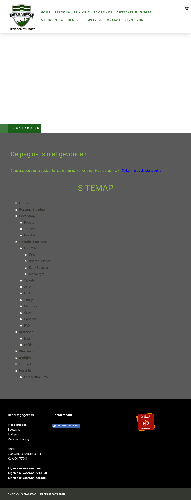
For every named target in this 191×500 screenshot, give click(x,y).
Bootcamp (103, 12)
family (28, 300)
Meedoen (49, 20)
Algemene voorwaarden (24, 468)
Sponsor (30, 319)
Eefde (28, 345)
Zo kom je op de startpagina (141, 170)
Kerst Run (134, 20)
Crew (28, 312)
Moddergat (36, 274)
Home (46, 12)
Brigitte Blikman (40, 261)
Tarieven (30, 229)
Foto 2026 (31, 248)
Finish (33, 255)
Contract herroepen (52, 494)
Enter (28, 338)
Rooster (29, 222)
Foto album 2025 (36, 377)
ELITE (28, 293)
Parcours (30, 306)
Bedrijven (91, 20)
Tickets (29, 280)
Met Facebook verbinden (66, 425)
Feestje (29, 235)
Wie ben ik (70, 20)
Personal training (72, 12)
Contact (112, 20)
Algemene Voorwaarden (22, 494)
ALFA (27, 287)
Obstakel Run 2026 (133, 12)
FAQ (27, 325)
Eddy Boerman (39, 267)
